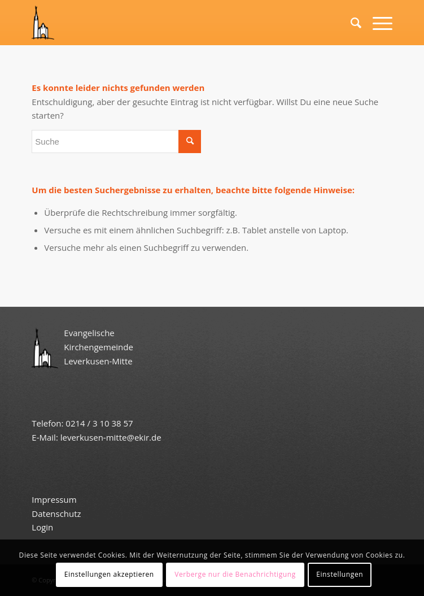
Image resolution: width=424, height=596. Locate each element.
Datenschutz (57, 513)
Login (42, 527)
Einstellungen (339, 574)
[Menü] (376, 22)
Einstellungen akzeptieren (109, 574)
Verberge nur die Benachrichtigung (235, 574)
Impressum (54, 499)
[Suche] (350, 22)
